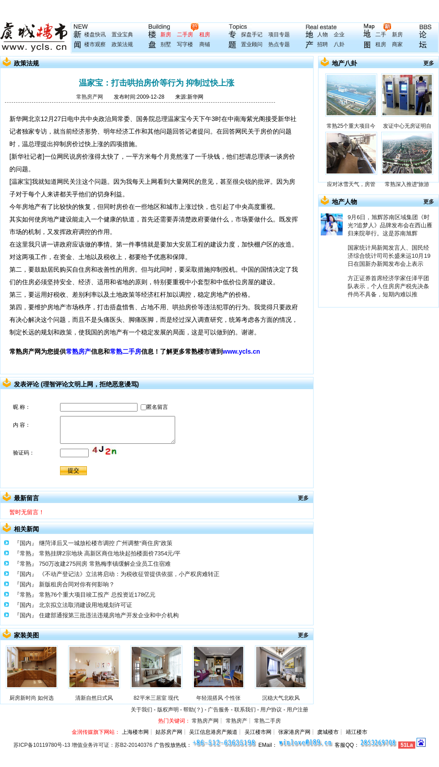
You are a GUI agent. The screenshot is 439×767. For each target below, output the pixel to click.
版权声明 (168, 709)
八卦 (339, 44)
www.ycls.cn (241, 351)
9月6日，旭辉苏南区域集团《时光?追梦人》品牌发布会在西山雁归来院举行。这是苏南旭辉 (390, 225)
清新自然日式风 (94, 698)
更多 (303, 498)
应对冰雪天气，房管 (351, 184)
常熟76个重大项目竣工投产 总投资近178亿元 (97, 594)
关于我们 (141, 709)
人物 (322, 34)
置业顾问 (252, 44)
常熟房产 (78, 351)
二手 (380, 34)
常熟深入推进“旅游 (407, 184)
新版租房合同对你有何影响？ (77, 584)
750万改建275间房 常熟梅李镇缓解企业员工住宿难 (105, 563)
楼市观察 (95, 44)
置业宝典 (122, 34)
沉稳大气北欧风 (281, 698)
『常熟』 (25, 553)
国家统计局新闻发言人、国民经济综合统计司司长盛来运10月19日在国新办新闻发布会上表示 (389, 255)
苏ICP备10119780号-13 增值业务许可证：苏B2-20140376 (82, 745)
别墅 (165, 44)
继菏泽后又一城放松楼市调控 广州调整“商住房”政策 (105, 543)
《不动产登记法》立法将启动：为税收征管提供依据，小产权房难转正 (129, 574)
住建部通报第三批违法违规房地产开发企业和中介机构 (109, 615)
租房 (204, 34)
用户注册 (297, 709)
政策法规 (122, 44)
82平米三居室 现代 (156, 698)
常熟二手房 (125, 351)
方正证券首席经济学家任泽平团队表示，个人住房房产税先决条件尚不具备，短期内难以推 (388, 286)
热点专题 (279, 44)
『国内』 (25, 543)
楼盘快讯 (95, 34)
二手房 (185, 34)
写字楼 (185, 44)
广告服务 (218, 709)
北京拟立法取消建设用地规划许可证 (85, 605)
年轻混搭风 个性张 (218, 698)
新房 (165, 34)
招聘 (322, 44)
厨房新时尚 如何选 (31, 698)
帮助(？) (193, 709)
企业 (339, 34)
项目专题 (279, 34)
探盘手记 (252, 34)
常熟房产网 (89, 97)
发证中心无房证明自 (407, 126)
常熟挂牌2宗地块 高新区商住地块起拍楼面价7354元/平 (110, 553)
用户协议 (271, 709)
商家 (397, 44)
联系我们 (245, 709)
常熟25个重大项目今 (351, 126)
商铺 (204, 44)
